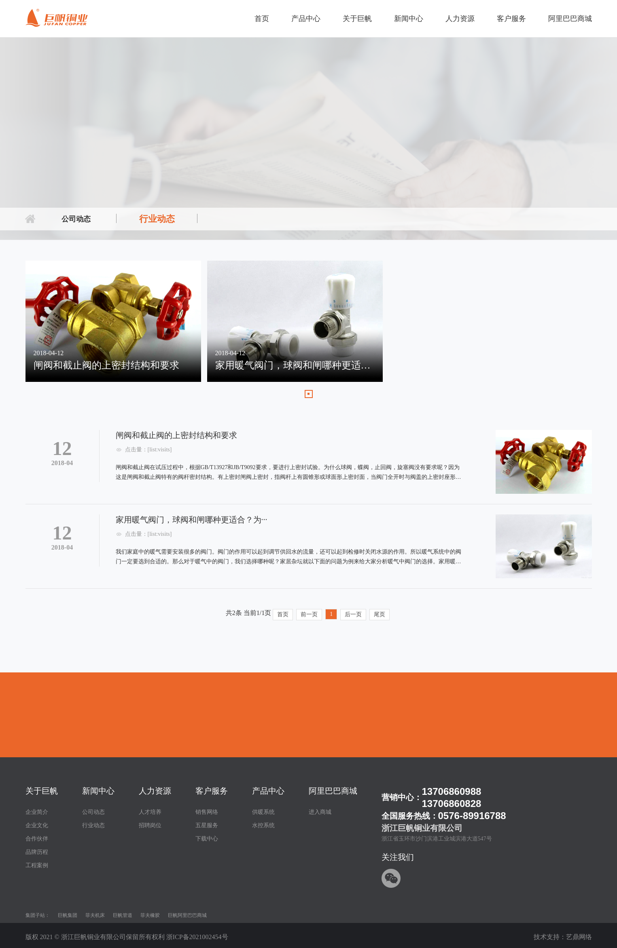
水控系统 (263, 825)
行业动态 (157, 219)
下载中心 (206, 839)
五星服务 (206, 825)
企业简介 (36, 812)
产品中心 (305, 19)
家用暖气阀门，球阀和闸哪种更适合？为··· (191, 519)
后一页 (353, 614)
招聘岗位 (150, 825)
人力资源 (460, 19)
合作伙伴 (36, 839)
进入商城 (320, 812)
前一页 (309, 614)
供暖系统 (263, 812)
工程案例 (36, 865)
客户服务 (511, 19)
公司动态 (76, 219)
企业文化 (36, 825)
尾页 (379, 614)
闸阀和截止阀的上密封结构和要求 (176, 435)
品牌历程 (36, 852)
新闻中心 (408, 19)
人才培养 (150, 812)
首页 (261, 19)
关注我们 (398, 857)
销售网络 (206, 812)
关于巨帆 (357, 19)
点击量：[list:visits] (148, 450)
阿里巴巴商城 (570, 19)
